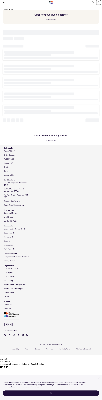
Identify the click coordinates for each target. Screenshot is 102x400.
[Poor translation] (5, 366)
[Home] (51, 2)
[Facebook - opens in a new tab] (5, 335)
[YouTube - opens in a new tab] (18, 335)
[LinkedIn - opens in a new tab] (23, 335)
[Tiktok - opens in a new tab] (27, 335)
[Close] (99, 378)
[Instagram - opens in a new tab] (14, 335)
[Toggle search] (98, 2)
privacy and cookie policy (12, 387)
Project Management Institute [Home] (11, 314)
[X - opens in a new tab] (9, 335)
